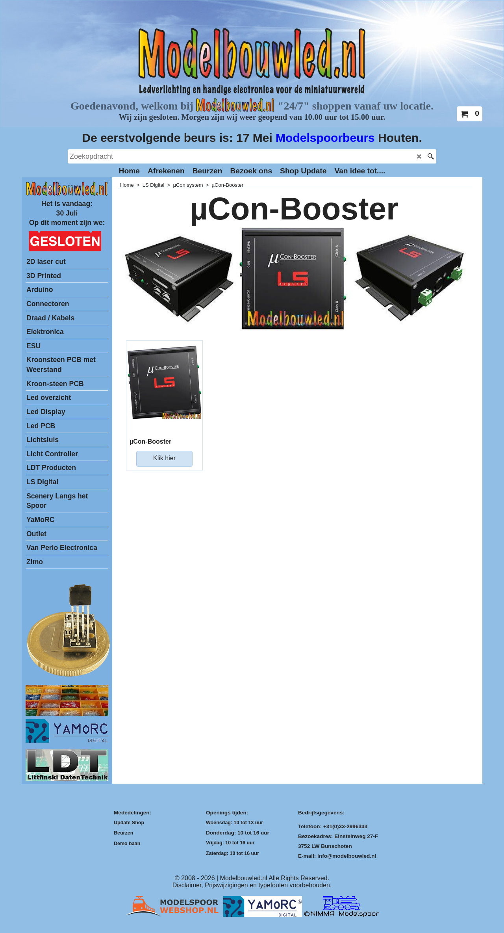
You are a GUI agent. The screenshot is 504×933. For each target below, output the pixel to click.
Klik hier (164, 458)
